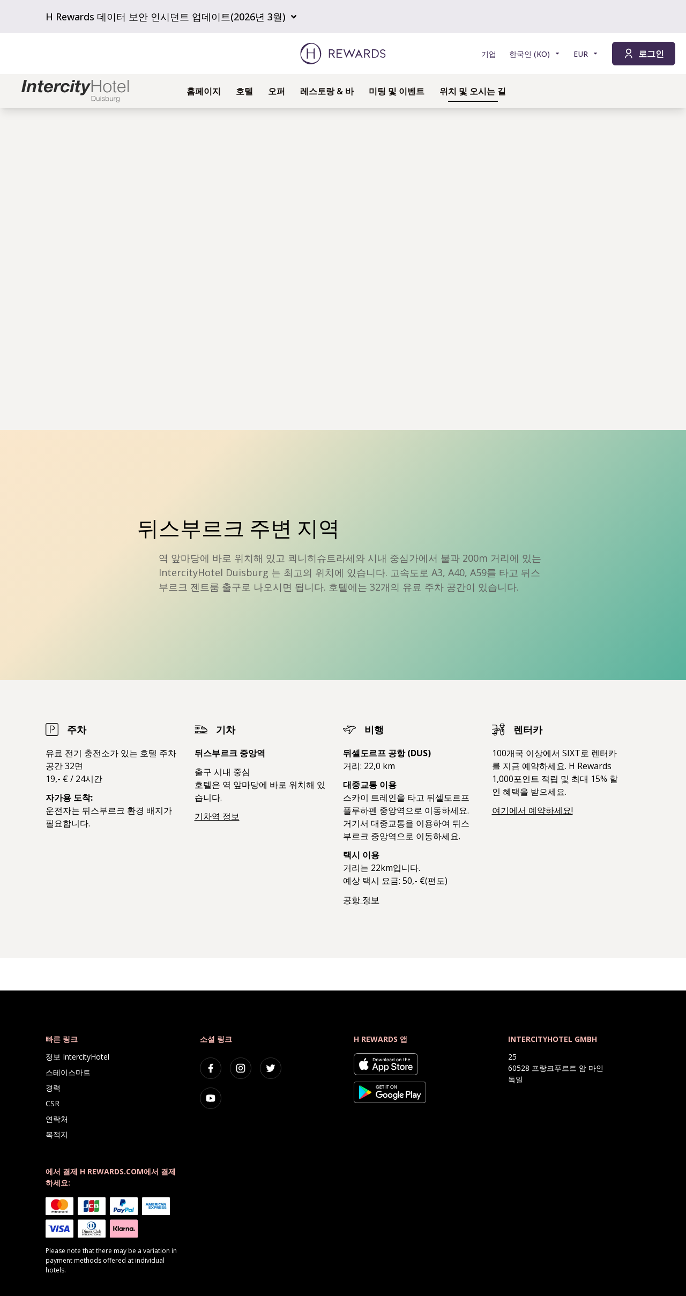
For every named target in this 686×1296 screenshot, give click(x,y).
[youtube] (210, 1098)
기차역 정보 (217, 816)
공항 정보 (361, 900)
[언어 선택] (535, 54)
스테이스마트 (68, 1072)
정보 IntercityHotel (77, 1057)
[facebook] (210, 1068)
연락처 (57, 1119)
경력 (53, 1088)
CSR (52, 1103)
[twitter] (270, 1068)
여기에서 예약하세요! (532, 810)
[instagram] (240, 1068)
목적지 (57, 1134)
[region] (343, 269)
